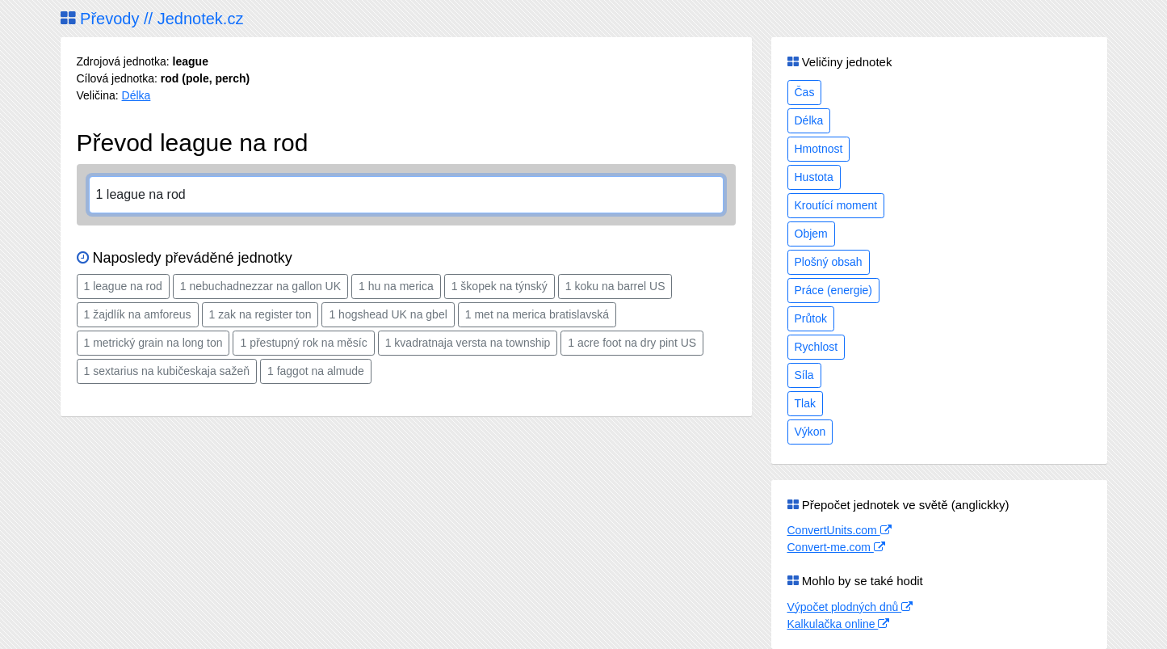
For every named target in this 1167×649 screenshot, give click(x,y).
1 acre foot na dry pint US (632, 342)
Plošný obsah (829, 261)
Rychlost (816, 346)
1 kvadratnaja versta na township (468, 342)
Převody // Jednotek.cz (152, 18)
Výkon (810, 431)
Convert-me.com (836, 547)
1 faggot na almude (315, 371)
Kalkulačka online (838, 623)
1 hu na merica (396, 286)
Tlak (805, 403)
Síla (804, 375)
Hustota (814, 177)
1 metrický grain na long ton (153, 342)
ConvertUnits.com (839, 530)
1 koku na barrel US (615, 286)
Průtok (811, 318)
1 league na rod (123, 286)
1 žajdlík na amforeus (137, 314)
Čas (805, 92)
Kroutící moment (836, 205)
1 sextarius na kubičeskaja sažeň (167, 371)
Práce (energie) (834, 290)
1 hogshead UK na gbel (388, 314)
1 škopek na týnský (499, 286)
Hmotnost (819, 148)
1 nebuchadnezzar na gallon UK (260, 286)
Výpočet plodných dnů (850, 607)
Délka (136, 95)
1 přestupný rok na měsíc (303, 342)
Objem (811, 233)
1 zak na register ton (260, 314)
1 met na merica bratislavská (537, 314)
